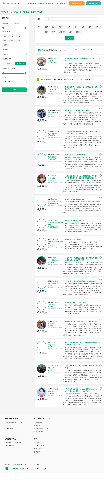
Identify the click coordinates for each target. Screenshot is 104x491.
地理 (83, 27)
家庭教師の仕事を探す (36, 3)
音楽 (53, 32)
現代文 (61, 27)
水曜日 (19, 36)
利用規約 (7, 482)
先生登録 (93, 3)
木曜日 (5, 40)
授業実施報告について (41, 446)
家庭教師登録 (9, 463)
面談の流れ (37, 443)
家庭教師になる (52, 3)
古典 (69, 27)
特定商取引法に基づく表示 (21, 482)
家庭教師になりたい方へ (13, 460)
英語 (46, 27)
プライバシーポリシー (38, 482)
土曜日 (19, 40)
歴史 (90, 27)
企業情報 (36, 469)
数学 (53, 27)
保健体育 (62, 32)
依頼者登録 (77, 3)
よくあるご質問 (39, 463)
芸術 (46, 32)
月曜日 (5, 36)
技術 (70, 32)
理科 (76, 27)
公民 (96, 27)
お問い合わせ (38, 466)
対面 (8, 64)
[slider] (3, 28)
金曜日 (12, 40)
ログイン (63, 3)
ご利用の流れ (38, 440)
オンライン (20, 64)
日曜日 (5, 45)
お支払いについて (39, 449)
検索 (14, 89)
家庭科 (78, 32)
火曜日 (12, 36)
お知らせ (36, 460)
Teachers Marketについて (13, 440)
